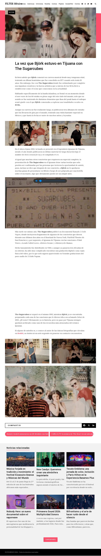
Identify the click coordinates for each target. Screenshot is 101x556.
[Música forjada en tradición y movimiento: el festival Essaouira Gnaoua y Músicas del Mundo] (21, 472)
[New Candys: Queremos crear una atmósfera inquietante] (50, 472)
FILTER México (13, 3)
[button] (95, 3)
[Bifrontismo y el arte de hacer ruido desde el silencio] (80, 514)
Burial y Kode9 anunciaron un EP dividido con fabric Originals (28, 434)
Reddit (20, 333)
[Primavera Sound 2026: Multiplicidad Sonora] (50, 514)
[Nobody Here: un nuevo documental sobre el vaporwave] (21, 514)
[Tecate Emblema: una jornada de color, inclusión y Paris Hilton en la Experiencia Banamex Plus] (80, 472)
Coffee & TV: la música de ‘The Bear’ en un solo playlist (72, 434)
